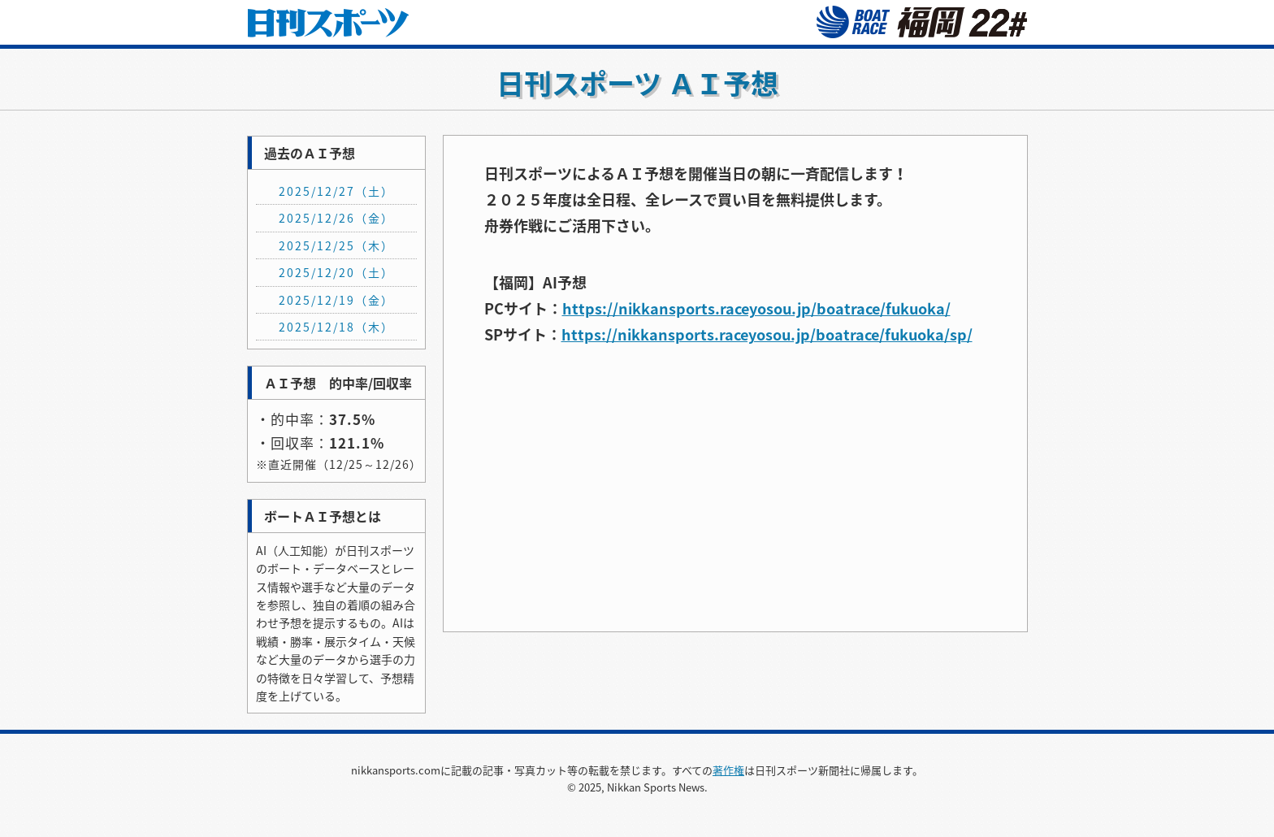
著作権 (728, 770)
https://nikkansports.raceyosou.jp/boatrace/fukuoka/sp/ (767, 334)
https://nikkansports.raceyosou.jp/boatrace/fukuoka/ (756, 308)
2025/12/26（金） (336, 218)
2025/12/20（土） (336, 272)
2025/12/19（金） (336, 300)
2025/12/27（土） (336, 191)
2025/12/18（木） (336, 327)
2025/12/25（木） (336, 245)
